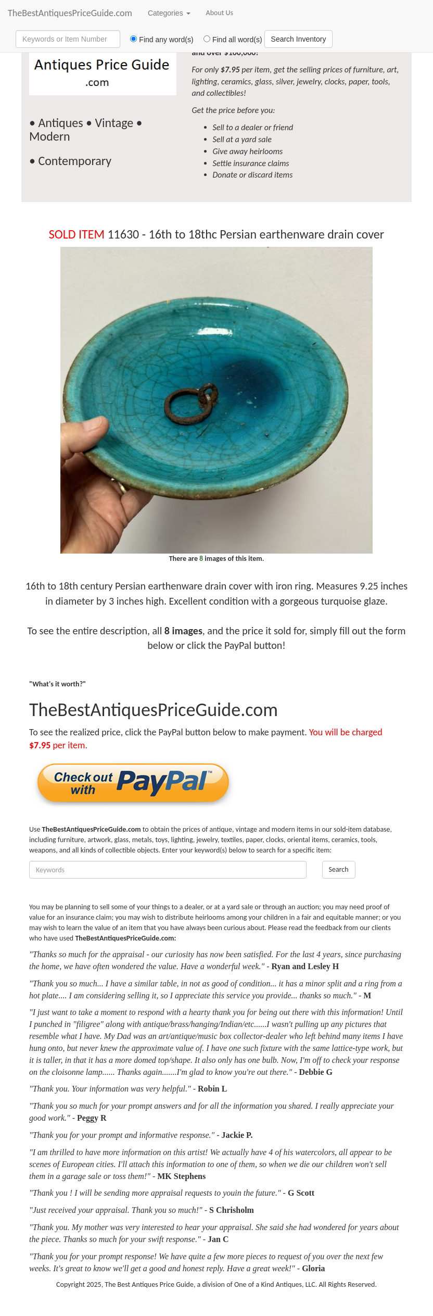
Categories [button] (169, 13)
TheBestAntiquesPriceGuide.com (70, 13)
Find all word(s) (229, 39)
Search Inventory (298, 39)
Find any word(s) (158, 39)
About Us (220, 12)
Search (339, 869)
